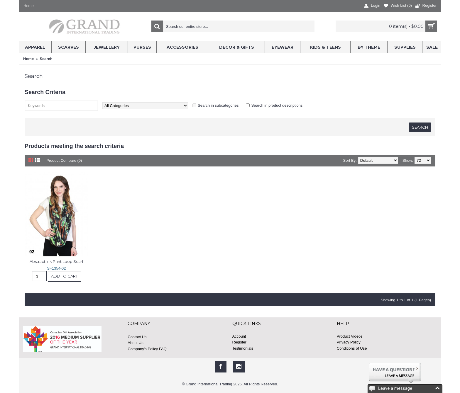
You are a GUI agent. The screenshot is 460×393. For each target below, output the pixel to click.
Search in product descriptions (276, 105)
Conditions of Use (352, 348)
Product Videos (350, 336)
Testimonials (242, 348)
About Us (135, 343)
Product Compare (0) (64, 160)
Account (239, 336)
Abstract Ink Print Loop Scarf (56, 261)
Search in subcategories (218, 105)
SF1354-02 (56, 268)
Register (239, 342)
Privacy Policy (349, 342)
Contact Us (137, 337)
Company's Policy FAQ (147, 349)
